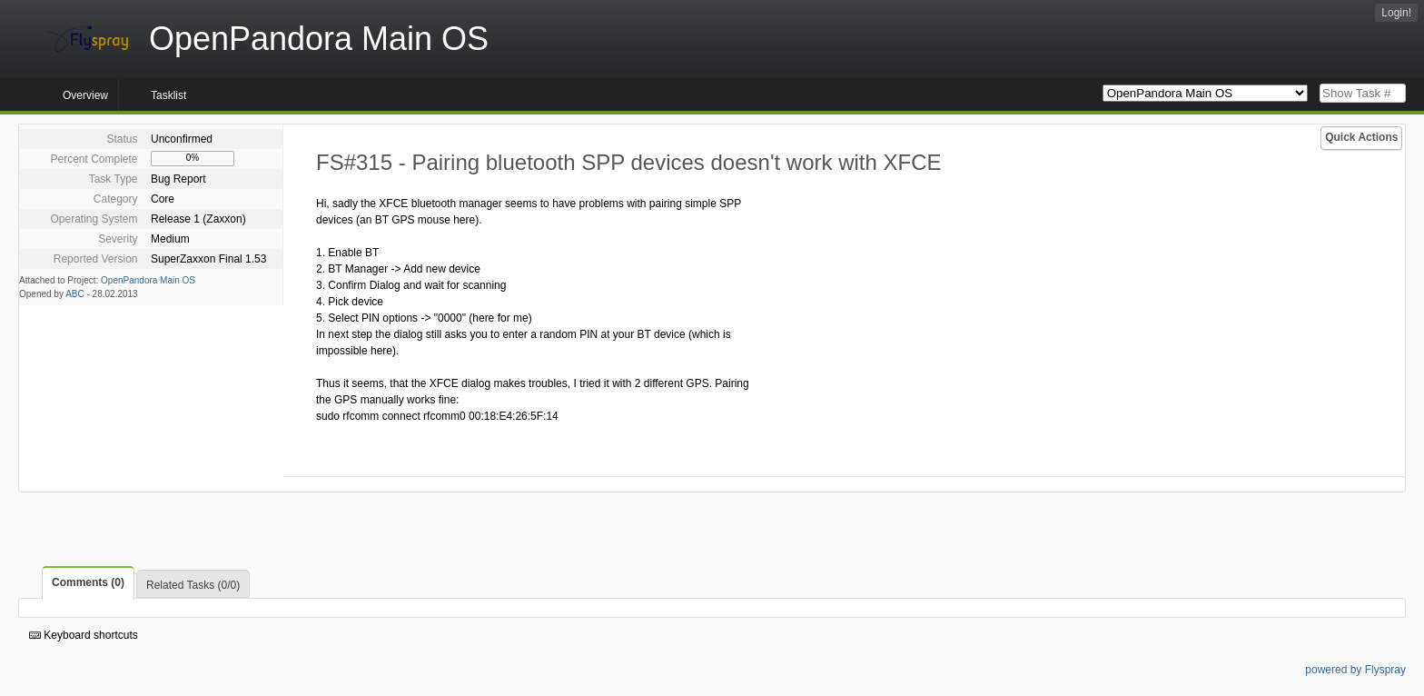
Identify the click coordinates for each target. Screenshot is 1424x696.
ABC (74, 294)
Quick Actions (1361, 137)
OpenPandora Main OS (148, 280)
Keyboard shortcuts (83, 635)
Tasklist (168, 95)
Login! (1396, 12)
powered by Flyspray (1355, 669)
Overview (85, 95)
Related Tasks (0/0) (193, 585)
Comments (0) (88, 582)
